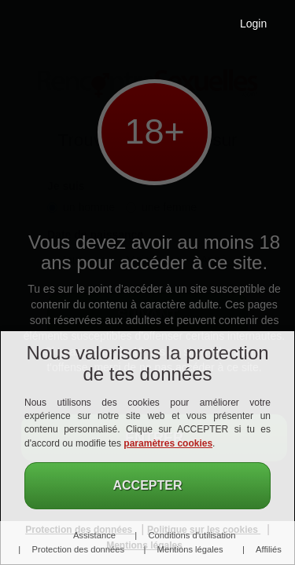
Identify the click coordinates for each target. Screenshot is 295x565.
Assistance (94, 535)
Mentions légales (190, 549)
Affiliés (269, 549)
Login (253, 23)
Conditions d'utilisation (192, 535)
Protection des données (78, 549)
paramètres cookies (168, 443)
